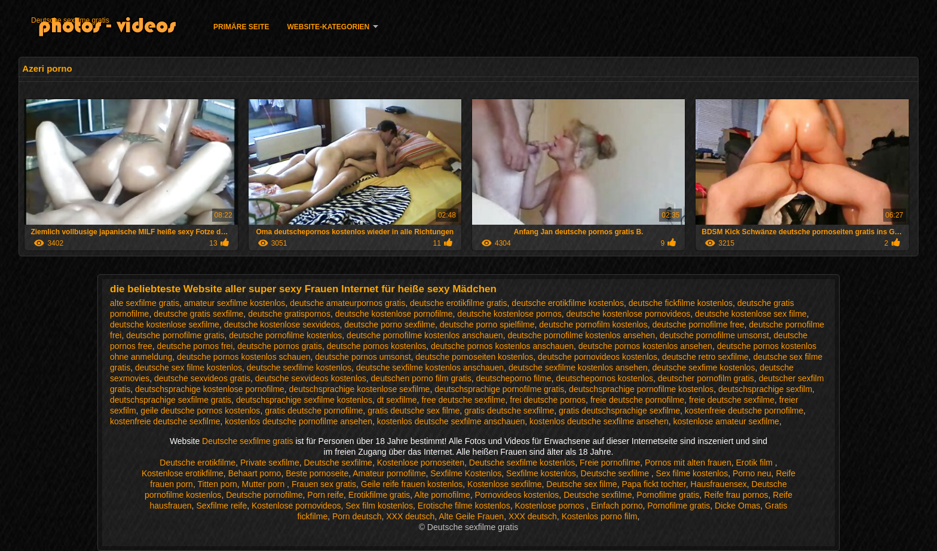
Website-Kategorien (328, 27)
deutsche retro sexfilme (705, 357)
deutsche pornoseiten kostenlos (474, 357)
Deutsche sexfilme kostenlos (522, 462)
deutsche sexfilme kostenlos (299, 367)
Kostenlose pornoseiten (420, 462)
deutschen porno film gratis (421, 378)
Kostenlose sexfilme (504, 484)
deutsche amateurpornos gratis (347, 303)
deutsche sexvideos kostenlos (310, 378)
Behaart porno (254, 473)
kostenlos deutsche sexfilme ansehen (599, 421)
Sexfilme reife (221, 505)
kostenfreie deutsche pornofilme (744, 410)
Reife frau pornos (736, 495)
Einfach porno (616, 505)
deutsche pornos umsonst (363, 357)
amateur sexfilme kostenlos (235, 303)
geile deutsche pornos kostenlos (200, 410)
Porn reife (325, 495)
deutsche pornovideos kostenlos (597, 357)
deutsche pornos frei (195, 346)
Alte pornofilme (442, 495)
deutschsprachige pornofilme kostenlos (641, 389)
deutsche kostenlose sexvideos (282, 324)
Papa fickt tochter (653, 484)
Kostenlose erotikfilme (182, 473)
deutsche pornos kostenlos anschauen (502, 346)
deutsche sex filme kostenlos (188, 367)
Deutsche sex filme (581, 484)
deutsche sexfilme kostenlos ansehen (578, 367)
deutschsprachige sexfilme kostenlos (304, 400)
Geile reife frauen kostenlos (412, 484)
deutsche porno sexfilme (389, 324)
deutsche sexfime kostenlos (703, 367)
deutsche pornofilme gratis (175, 335)
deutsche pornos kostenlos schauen (243, 357)
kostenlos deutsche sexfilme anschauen (451, 421)
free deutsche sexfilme (463, 400)
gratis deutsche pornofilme (314, 410)
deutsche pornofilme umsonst (714, 335)
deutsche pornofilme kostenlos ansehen (581, 335)
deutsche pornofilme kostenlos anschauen (425, 335)
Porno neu (752, 473)
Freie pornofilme (610, 462)
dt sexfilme (397, 400)
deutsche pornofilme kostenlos (285, 335)
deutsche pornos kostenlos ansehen (645, 346)
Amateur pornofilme (389, 473)
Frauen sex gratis (324, 484)
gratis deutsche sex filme (414, 410)
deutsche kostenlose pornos (509, 314)
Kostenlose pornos (550, 505)
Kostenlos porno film (600, 516)
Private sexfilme (269, 462)
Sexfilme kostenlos (541, 473)
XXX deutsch (410, 516)
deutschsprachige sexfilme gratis (170, 400)
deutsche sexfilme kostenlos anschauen (430, 367)
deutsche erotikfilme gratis (458, 303)
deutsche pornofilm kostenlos (593, 324)
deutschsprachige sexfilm (765, 389)
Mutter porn (264, 484)
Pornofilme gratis (667, 495)
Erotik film (755, 462)
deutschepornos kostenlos (604, 378)
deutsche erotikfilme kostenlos (568, 303)
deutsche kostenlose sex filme (751, 314)
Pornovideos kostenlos (516, 495)
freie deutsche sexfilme (731, 400)
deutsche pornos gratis (279, 346)
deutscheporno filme (513, 378)
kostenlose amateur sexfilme (726, 421)
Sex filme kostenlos (692, 473)
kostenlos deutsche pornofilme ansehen (298, 421)
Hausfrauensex (719, 484)
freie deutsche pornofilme (637, 400)
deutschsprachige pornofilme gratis (499, 389)
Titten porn (217, 484)
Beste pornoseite (317, 473)
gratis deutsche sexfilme (509, 410)
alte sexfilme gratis (144, 303)
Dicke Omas (737, 505)
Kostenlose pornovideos (296, 505)
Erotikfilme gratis (379, 495)
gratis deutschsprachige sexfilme (619, 410)
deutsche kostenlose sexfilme (164, 324)
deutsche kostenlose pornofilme (394, 314)
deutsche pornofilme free (698, 324)
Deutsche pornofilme (264, 495)
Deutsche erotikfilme (197, 462)
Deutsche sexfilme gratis (70, 20)
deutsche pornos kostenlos (377, 346)
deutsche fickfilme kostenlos (681, 303)
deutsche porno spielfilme (487, 324)
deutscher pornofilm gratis (706, 378)
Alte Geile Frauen (471, 516)
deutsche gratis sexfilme (198, 314)
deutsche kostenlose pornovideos (628, 314)
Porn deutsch (357, 516)
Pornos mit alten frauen (688, 462)
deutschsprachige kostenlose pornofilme (209, 389)
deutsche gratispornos (289, 314)
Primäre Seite (241, 27)
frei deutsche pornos (548, 400)
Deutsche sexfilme (338, 462)
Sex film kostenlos (379, 505)
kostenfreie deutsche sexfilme (165, 421)
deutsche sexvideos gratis (202, 378)
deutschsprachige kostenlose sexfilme (359, 389)
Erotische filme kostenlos (464, 505)
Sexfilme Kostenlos (465, 473)
